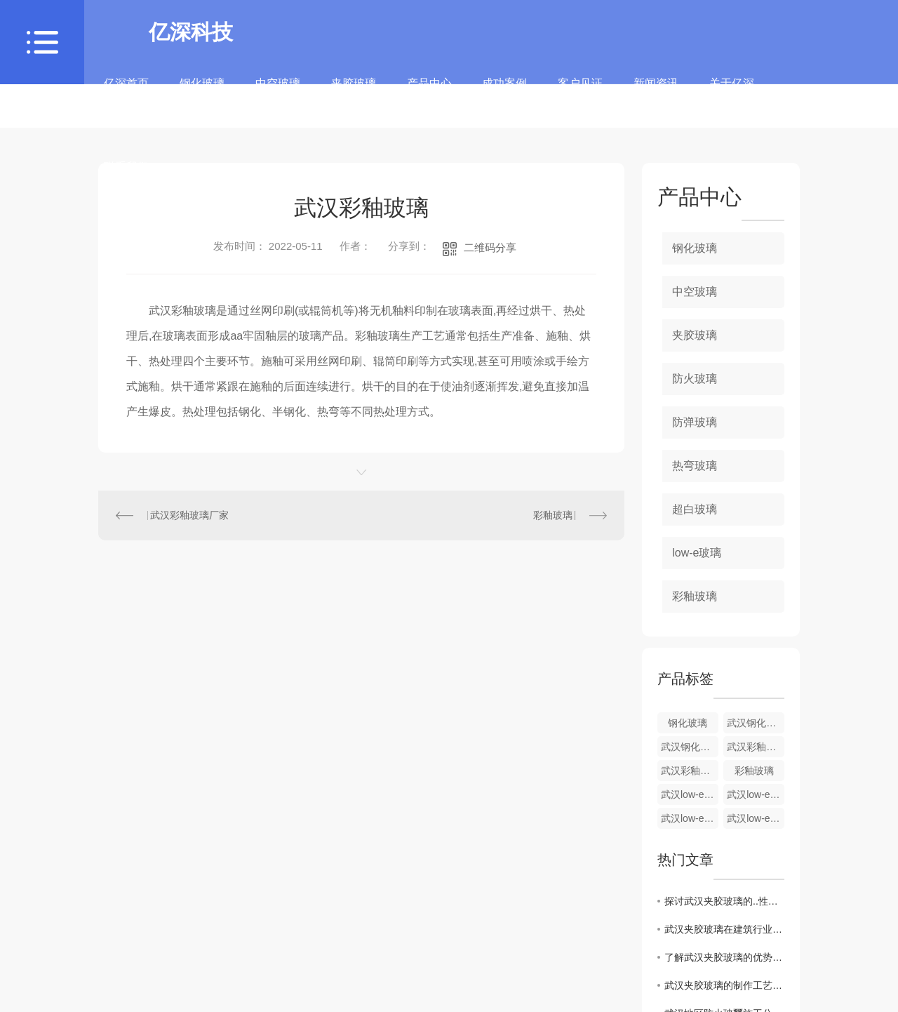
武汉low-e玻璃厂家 (689, 818)
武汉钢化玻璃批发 (689, 746)
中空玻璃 (277, 93)
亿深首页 (126, 93)
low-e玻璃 (696, 553)
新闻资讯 (656, 93)
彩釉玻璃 (552, 515)
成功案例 (504, 93)
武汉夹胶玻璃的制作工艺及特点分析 (724, 985)
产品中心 (429, 93)
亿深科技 (191, 32)
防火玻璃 (694, 379)
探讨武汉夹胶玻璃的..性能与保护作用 (724, 901)
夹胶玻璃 (353, 93)
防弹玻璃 (694, 422)
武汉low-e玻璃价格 (689, 794)
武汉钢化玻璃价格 (755, 722)
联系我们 (126, 176)
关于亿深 (731, 93)
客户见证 (580, 93)
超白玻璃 (694, 509)
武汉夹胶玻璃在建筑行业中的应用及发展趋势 (724, 929)
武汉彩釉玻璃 (689, 770)
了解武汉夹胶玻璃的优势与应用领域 (724, 957)
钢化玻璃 (202, 93)
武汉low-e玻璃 (755, 818)
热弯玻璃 (694, 466)
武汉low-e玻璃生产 (755, 794)
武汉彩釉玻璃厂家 (189, 515)
